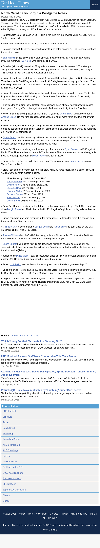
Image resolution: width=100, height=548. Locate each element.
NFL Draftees (9, 484)
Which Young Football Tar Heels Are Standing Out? (31, 341)
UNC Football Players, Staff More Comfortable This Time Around (39, 356)
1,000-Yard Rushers (13, 473)
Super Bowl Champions (14, 489)
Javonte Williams (11, 235)
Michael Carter (10, 227)
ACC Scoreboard (11, 445)
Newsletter (41, 514)
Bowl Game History (12, 478)
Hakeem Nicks (14, 191)
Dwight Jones (39, 155)
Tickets (6, 456)
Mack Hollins (77, 161)
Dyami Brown (66, 113)
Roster (6, 422)
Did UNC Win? (50, 518)
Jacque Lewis (42, 227)
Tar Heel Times (15, 2)
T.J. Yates (26, 61)
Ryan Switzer (71, 149)
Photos (6, 495)
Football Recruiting (29, 335)
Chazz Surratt (10, 244)
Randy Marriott (14, 181)
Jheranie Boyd (14, 188)
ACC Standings (10, 450)
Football (15, 335)
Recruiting (8, 433)
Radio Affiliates (10, 461)
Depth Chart (9, 428)
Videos (6, 501)
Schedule (7, 417)
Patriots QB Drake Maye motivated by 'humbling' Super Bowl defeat (41, 390)
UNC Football (9, 411)
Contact (54, 514)
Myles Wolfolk (23, 256)
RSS (92, 514)
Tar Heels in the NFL (13, 467)
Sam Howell (9, 58)
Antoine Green (8, 117)
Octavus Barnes (15, 194)
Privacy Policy (68, 514)
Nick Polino (15, 264)
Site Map (82, 514)
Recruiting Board (11, 439)
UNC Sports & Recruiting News (15, 7)
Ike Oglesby (60, 227)
